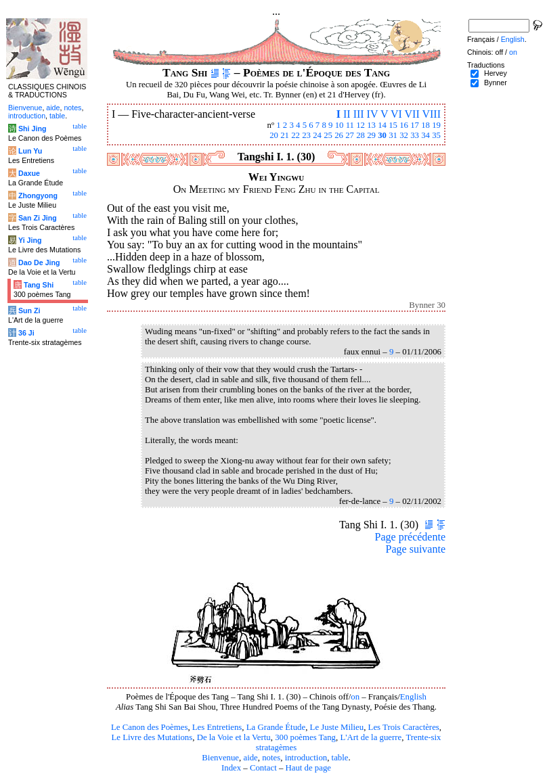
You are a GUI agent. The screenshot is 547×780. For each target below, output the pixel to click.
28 (360, 135)
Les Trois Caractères (403, 727)
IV (372, 114)
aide (250, 757)
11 (350, 125)
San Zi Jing (37, 218)
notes (271, 757)
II (347, 114)
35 (436, 135)
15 (393, 125)
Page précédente (410, 537)
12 (360, 125)
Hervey (495, 73)
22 (295, 135)
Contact (263, 768)
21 (284, 135)
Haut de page (309, 768)
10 (339, 125)
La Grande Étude (275, 727)
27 (349, 135)
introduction (306, 757)
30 (382, 135)
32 (403, 135)
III (358, 114)
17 (414, 125)
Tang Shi (38, 285)
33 (414, 135)
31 (393, 135)
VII (412, 114)
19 (436, 125)
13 (371, 125)
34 (425, 135)
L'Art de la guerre (370, 737)
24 (317, 135)
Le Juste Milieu (337, 727)
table (340, 757)
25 (328, 135)
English (413, 697)
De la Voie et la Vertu (234, 737)
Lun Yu (30, 151)
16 (403, 125)
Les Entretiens (217, 727)
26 (338, 135)
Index (231, 768)
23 (306, 135)
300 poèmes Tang (305, 737)
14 (382, 125)
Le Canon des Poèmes (149, 727)
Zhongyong (38, 195)
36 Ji (26, 333)
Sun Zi (29, 310)
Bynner (495, 82)
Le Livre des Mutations (151, 737)
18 (425, 125)
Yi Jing (30, 240)
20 (273, 135)
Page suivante (415, 549)
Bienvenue (220, 757)
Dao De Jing (39, 262)
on (355, 697)
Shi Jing (32, 128)
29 (371, 135)
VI (396, 114)
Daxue (29, 173)
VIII (431, 114)
